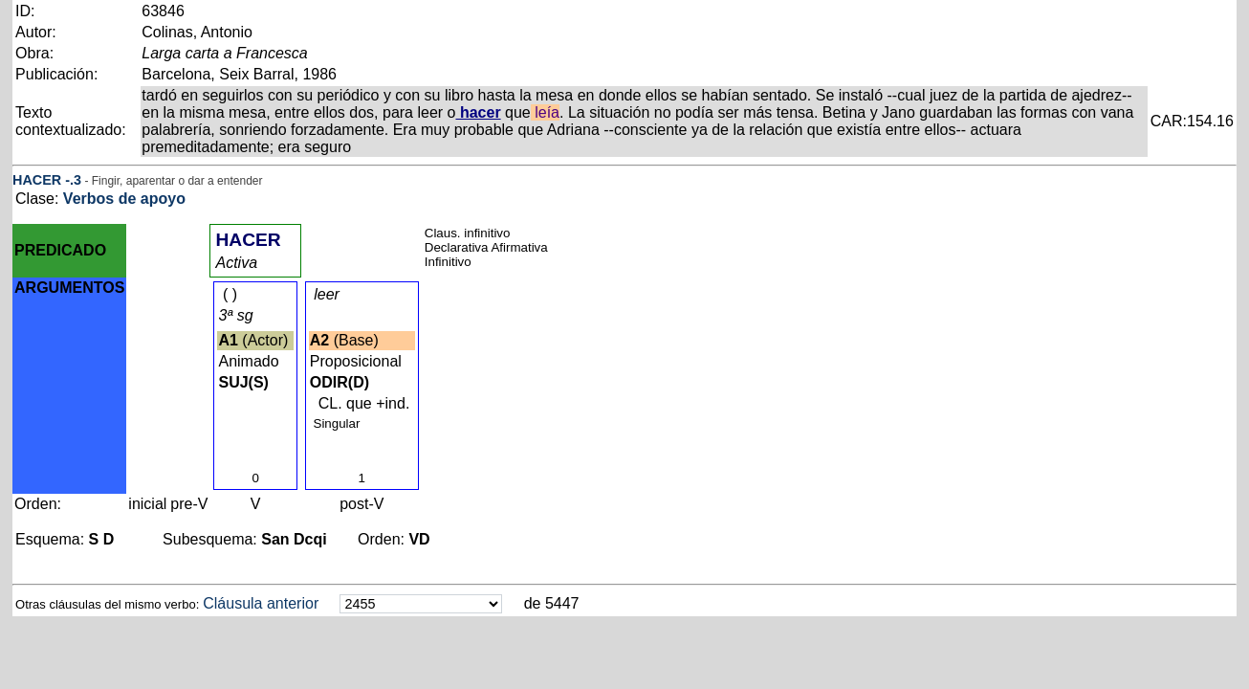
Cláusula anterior (260, 603)
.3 (75, 180)
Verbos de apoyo (124, 198)
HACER (36, 180)
